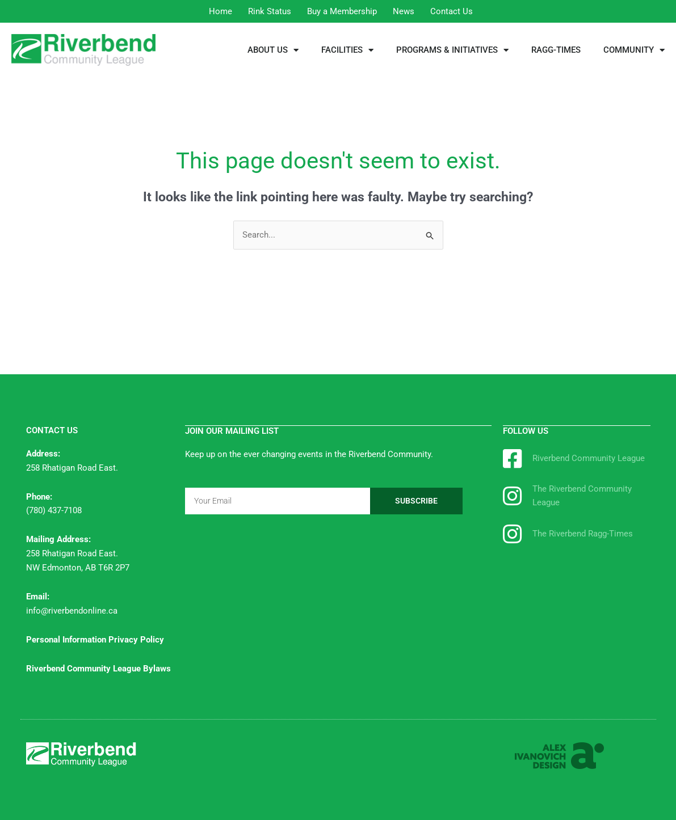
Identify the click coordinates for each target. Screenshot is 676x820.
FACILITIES (347, 50)
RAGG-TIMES (556, 50)
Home (220, 11)
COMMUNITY (634, 50)
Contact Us (451, 11)
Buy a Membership (342, 11)
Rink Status (269, 11)
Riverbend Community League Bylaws (98, 668)
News (403, 11)
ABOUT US (273, 50)
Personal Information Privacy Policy (95, 640)
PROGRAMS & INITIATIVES (452, 50)
